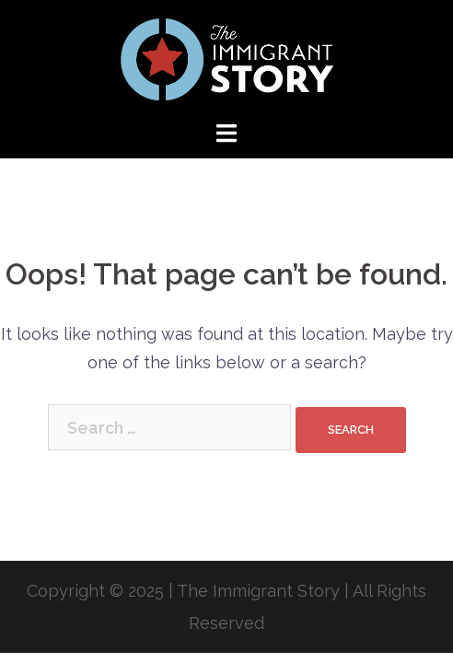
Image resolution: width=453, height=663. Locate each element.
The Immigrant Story (258, 590)
